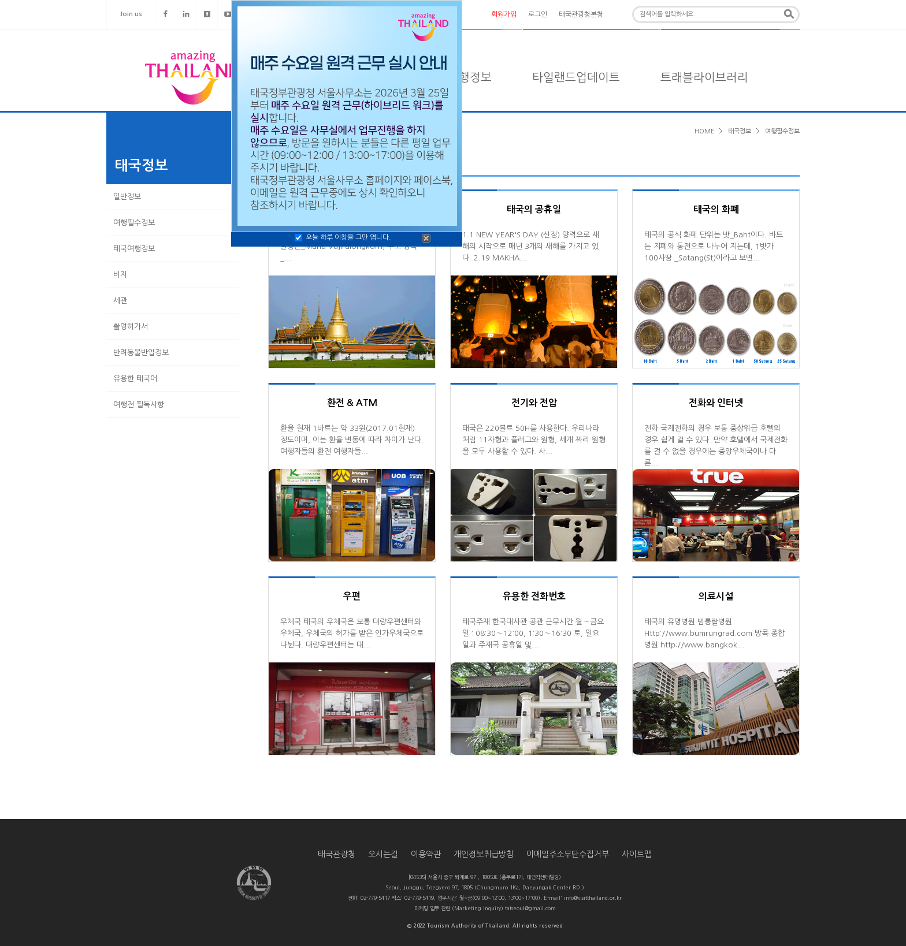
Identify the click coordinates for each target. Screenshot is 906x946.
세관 (120, 300)
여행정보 (470, 77)
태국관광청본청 (581, 14)
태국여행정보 (134, 248)
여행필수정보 (134, 222)
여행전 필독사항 (138, 404)
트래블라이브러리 (704, 77)
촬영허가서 (130, 326)
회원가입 (504, 14)
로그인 (537, 14)
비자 (120, 274)
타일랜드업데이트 (576, 77)
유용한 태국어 (135, 378)
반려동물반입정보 (141, 352)
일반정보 (127, 196)
